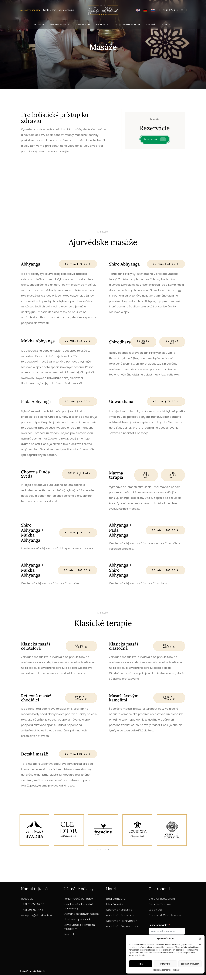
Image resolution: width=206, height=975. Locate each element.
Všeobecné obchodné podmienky (166, 970)
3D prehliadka (66, 10)
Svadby (102, 24)
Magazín (151, 24)
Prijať (140, 963)
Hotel (39, 24)
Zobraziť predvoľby (190, 963)
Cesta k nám (49, 10)
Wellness (83, 24)
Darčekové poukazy (30, 10)
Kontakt (167, 24)
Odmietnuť (165, 963)
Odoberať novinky (158, 925)
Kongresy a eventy (127, 24)
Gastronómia (60, 24)
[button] (200, 938)
